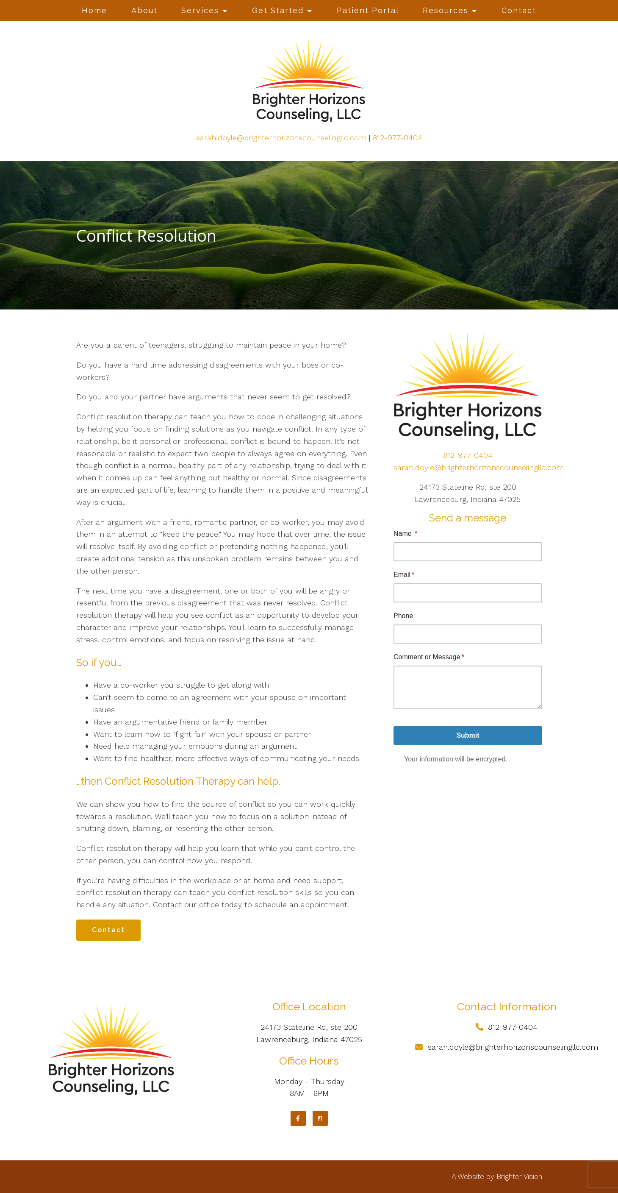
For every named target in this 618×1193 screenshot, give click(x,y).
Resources (445, 10)
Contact (519, 10)
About (144, 10)
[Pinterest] (320, 1118)
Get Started (278, 10)
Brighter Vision (519, 1176)
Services (200, 10)
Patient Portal (368, 10)
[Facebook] (298, 1118)
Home (94, 10)
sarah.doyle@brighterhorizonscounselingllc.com (281, 137)
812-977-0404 (397, 137)
